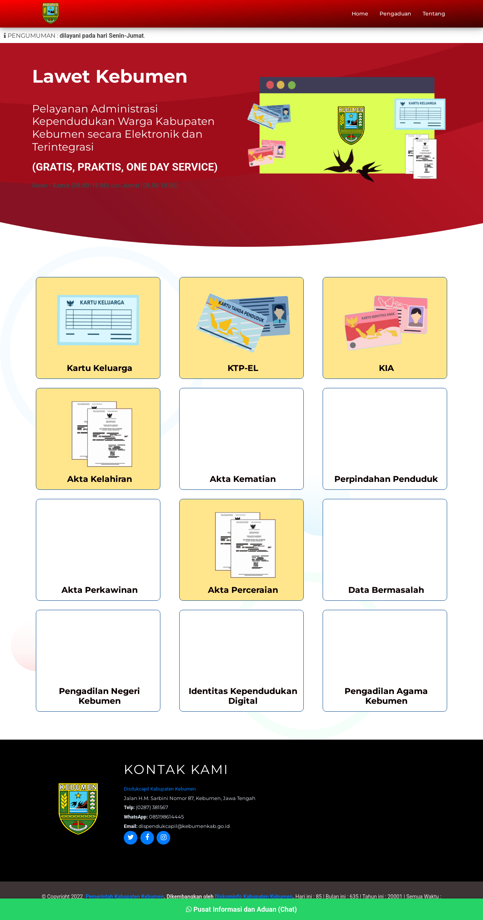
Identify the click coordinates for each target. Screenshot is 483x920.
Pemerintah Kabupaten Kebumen (125, 897)
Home (360, 15)
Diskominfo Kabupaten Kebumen (253, 897)
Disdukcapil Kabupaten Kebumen (160, 789)
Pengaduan (395, 15)
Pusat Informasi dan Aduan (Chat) (241, 909)
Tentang (434, 15)
